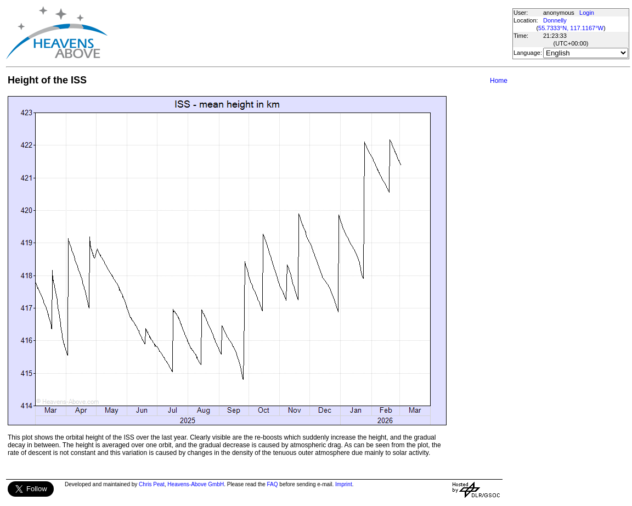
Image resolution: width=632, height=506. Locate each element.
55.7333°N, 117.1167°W (570, 28)
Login (586, 12)
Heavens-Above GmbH (195, 484)
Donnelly (555, 20)
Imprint (343, 484)
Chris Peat (152, 484)
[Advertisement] (309, 33)
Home (498, 81)
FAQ (272, 484)
